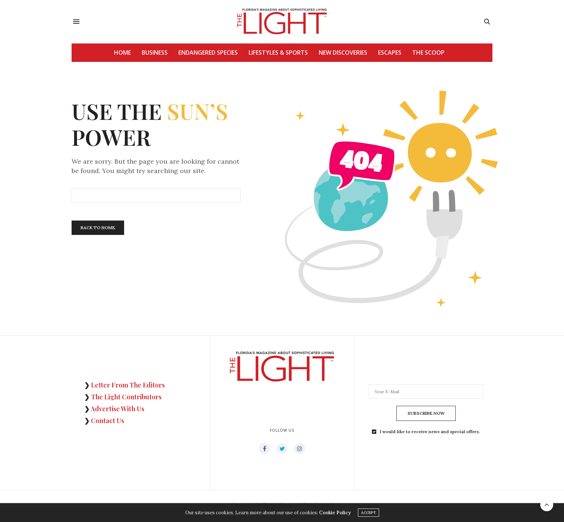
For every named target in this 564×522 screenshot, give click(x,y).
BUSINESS (155, 52)
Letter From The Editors (128, 385)
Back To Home (98, 227)
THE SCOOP (428, 52)
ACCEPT (368, 513)
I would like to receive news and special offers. (430, 432)
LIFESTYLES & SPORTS (278, 52)
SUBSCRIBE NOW (426, 413)
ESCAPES (389, 52)
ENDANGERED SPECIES (208, 52)
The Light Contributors (126, 396)
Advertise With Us (117, 408)
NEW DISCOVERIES (343, 52)
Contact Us (107, 420)
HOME (122, 52)
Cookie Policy (335, 513)
